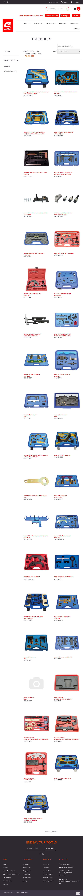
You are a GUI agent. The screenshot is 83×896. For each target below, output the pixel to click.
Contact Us (53, 2)
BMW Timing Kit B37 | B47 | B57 (33, 818)
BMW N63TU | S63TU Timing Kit (33, 617)
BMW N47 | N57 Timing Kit (62, 455)
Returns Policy (48, 877)
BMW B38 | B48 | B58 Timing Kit (63, 132)
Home (25, 52)
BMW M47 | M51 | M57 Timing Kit (64, 253)
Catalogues (65, 16)
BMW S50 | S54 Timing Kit (62, 617)
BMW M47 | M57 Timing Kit (32, 294)
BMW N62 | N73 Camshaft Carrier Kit (36, 536)
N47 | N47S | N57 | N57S (31, 457)
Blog (4, 864)
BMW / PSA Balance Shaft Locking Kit (36, 92)
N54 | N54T (27, 215)
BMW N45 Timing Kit (60, 415)
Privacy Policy (48, 874)
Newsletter (47, 871)
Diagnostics (51, 23)
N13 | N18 (56, 93)
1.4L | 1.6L (26, 174)
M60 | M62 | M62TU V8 (30, 336)
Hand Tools (74, 23)
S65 (25, 659)
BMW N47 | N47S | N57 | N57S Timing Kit (36, 455)
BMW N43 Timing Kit (30, 415)
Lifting (76, 29)
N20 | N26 (27, 376)
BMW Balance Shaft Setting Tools (35, 173)
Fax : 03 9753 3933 (66, 868)
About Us (46, 864)
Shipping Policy (48, 881)
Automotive (39, 23)
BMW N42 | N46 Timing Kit (62, 374)
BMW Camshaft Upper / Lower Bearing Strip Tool (36, 213)
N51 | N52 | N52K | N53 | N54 (62, 174)
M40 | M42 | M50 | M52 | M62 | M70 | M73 (66, 739)
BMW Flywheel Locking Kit (63, 213)
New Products (7, 881)
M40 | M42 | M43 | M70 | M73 (63, 699)
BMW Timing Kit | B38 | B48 (62, 778)
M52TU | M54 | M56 (29, 780)
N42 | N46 (57, 376)
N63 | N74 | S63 (58, 578)
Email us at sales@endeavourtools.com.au (69, 881)
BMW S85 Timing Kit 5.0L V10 (63, 657)
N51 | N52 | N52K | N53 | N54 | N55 (34, 134)
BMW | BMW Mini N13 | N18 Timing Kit (65, 92)
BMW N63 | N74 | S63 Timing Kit (64, 576)
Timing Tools (30, 54)
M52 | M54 (57, 295)
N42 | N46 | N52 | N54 (30, 93)
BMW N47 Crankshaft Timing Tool (35, 495)
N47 (25, 497)
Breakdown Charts (52, 16)
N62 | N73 (27, 538)
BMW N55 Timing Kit (60, 495)
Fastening (63, 23)
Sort (55, 51)
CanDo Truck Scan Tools (11, 874)
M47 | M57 (27, 295)
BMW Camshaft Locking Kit (63, 173)
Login (64, 2)
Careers (46, 868)
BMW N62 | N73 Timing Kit (62, 536)
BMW (40, 54)
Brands (5, 868)
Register (75, 2)
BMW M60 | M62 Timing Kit (32, 334)
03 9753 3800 (64, 864)
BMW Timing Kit (29, 697)
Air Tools (28, 23)
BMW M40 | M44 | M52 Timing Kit (34, 253)
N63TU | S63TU (28, 618)
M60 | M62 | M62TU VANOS (62, 336)
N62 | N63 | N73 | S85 (60, 215)
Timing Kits (29, 56)
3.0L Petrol (58, 497)
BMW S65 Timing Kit (30, 657)
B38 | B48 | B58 (58, 134)
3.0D (25, 699)
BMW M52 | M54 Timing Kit (62, 294)
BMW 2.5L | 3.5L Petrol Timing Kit (34, 132)
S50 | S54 (57, 618)
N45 (55, 416)
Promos (76, 16)
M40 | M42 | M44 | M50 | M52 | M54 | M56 (36, 739)
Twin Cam (27, 255)
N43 (25, 416)
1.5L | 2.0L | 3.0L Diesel (30, 820)
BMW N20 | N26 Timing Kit (32, 374)
